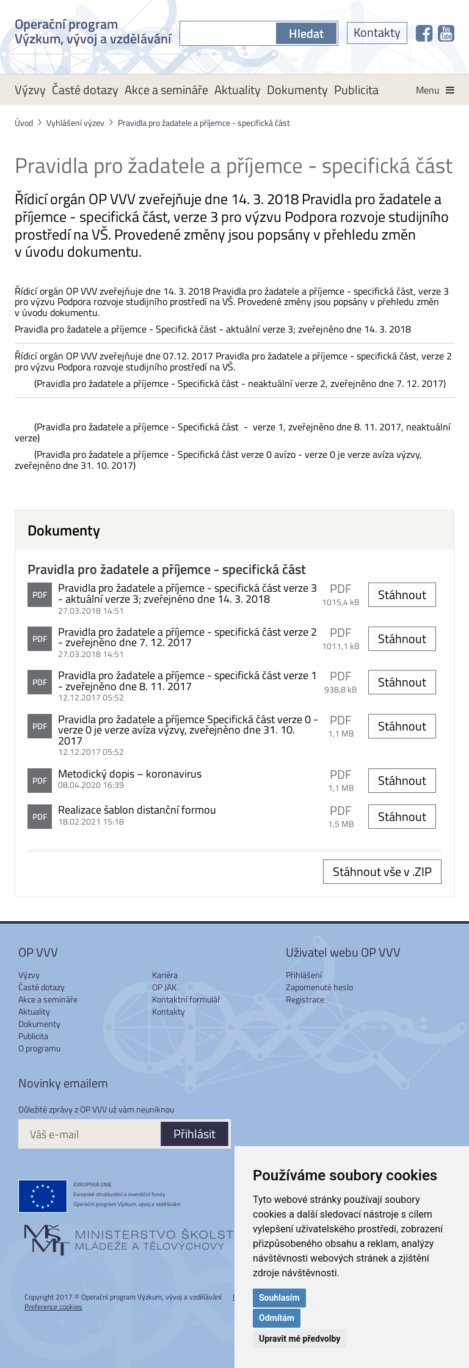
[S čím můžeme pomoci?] (227, 33)
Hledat (306, 33)
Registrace (305, 999)
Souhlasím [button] (279, 1298)
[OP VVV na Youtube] (446, 33)
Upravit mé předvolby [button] (299, 1339)
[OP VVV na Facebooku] (424, 33)
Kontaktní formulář (186, 999)
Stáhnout (402, 594)
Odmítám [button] (276, 1318)
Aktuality (237, 89)
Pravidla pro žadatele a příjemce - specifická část (204, 122)
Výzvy (30, 89)
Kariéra (165, 974)
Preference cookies (53, 1306)
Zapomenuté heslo (319, 986)
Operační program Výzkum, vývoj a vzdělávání (93, 29)
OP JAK (164, 986)
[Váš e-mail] (89, 1134)
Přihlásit (194, 1133)
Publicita (356, 89)
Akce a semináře (166, 89)
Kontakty (377, 32)
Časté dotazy (85, 89)
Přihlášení (304, 974)
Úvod (24, 122)
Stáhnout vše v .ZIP (382, 871)
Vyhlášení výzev (75, 122)
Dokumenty (297, 89)
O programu (39, 1048)
